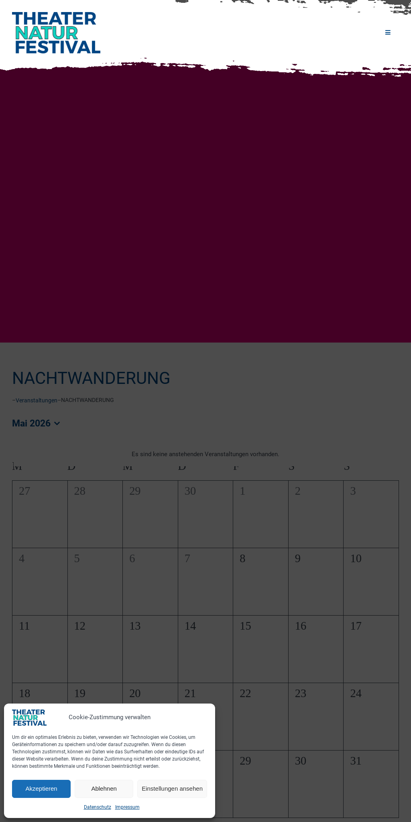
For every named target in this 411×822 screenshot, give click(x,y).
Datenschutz (97, 807)
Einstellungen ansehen (172, 788)
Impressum (127, 807)
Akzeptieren (41, 788)
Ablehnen (103, 788)
